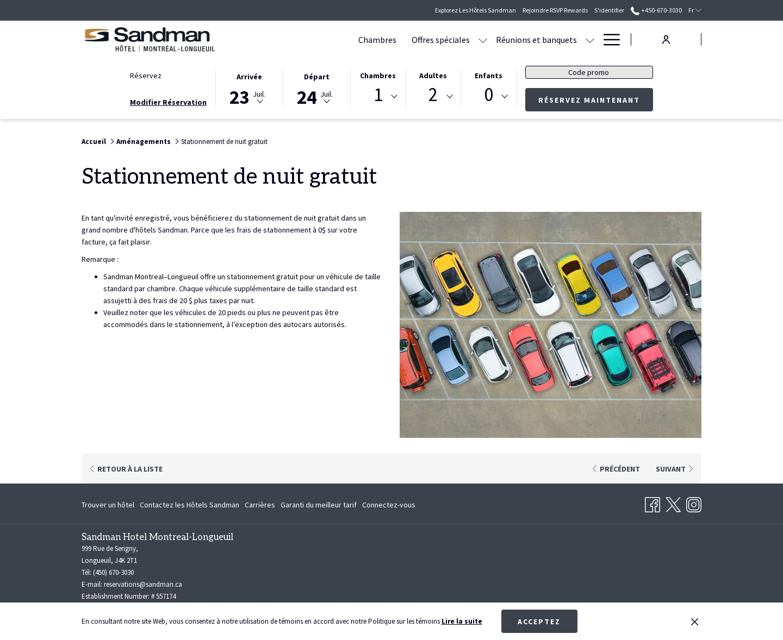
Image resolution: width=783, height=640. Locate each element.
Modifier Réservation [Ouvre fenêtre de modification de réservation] (168, 102)
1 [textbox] (378, 94)
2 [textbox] (433, 94)
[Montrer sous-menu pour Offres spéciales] (418, 39)
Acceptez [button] (539, 621)
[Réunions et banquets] (472, 39)
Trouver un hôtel (108, 505)
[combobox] (377, 96)
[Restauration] (563, 39)
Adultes (433, 75)
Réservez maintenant (589, 100)
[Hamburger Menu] (607, 39)
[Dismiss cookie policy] (694, 621)
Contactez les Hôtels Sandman (189, 505)
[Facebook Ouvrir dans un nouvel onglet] (652, 502)
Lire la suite (462, 621)
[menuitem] (109, 504)
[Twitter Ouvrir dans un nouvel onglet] (673, 502)
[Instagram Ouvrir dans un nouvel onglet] (693, 502)
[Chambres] (312, 39)
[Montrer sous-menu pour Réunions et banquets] (525, 39)
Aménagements (143, 141)
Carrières (260, 505)
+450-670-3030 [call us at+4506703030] (656, 10)
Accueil (94, 141)
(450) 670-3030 (113, 572)
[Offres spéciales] (376, 39)
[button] (250, 88)
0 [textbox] (488, 94)
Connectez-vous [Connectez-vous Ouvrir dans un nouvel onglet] (388, 506)
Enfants (488, 75)
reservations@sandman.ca (143, 584)
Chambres (378, 75)
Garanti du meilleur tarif (319, 505)
